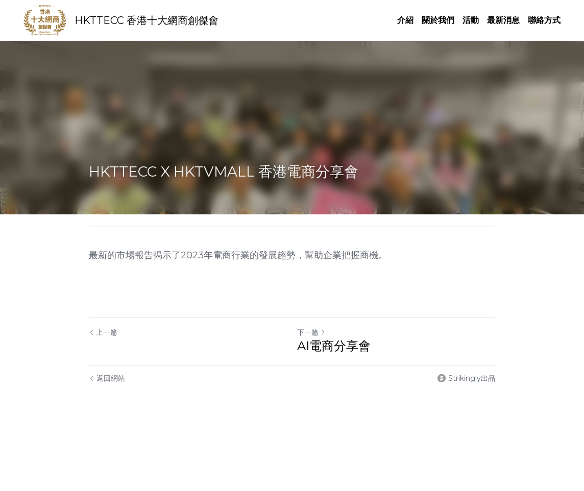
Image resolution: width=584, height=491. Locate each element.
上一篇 (103, 332)
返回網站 (107, 378)
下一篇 (311, 332)
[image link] (45, 19)
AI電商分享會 (334, 345)
